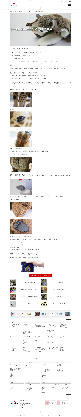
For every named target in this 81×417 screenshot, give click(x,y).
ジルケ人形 (25, 337)
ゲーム (44, 7)
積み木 (36, 324)
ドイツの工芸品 (38, 347)
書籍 (48, 349)
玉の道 (48, 324)
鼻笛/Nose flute (28, 365)
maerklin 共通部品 (63, 384)
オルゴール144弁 (29, 388)
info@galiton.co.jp (23, 407)
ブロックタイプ (13, 366)
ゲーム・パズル (62, 336)
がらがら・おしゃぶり (14, 325)
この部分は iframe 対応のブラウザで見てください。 (57, 404)
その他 (24, 333)
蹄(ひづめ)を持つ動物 (45, 368)
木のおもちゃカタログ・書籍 (52, 347)
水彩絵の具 (12, 370)
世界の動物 (12, 350)
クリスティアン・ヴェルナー (40, 348)
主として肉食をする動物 (46, 370)
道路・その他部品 (51, 332)
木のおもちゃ (13, 7)
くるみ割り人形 (38, 351)
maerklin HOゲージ (45, 384)
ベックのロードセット (51, 330)
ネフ (24, 349)
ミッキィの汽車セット (64, 324)
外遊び (24, 348)
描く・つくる (21, 7)
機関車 (43, 387)
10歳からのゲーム (60, 370)
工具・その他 (63, 389)
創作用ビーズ (12, 375)
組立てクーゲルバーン (51, 325)
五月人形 (61, 349)
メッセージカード (26, 352)
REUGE (59, 7)
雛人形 (61, 348)
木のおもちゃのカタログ (52, 348)
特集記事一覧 (21, 11)
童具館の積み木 (38, 325)
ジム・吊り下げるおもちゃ (15, 326)
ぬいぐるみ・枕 (25, 342)
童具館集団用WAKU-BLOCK (40, 326)
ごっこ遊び (12, 336)
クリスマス (37, 357)
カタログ (43, 379)
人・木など (12, 351)
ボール (12, 327)
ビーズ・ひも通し (51, 337)
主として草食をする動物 (46, 369)
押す (24, 330)
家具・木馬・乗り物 (51, 342)
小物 (36, 341)
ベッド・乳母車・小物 (26, 341)
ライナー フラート (38, 350)
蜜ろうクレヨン (13, 364)
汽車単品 (61, 326)
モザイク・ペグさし (51, 340)
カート (66, 2)
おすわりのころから (26, 324)
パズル (61, 340)
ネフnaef (36, 327)
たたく (24, 327)
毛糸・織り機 (12, 374)
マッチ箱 (36, 356)
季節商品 (61, 347)
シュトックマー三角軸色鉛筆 (15, 368)
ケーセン (36, 7)
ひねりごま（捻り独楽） (27, 351)
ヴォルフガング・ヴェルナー (40, 349)
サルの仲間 (44, 371)
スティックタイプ (14, 365)
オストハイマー (13, 347)
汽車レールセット (63, 325)
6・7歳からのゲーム (61, 368)
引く (24, 326)
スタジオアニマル (45, 377)
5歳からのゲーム (60, 366)
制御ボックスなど (64, 388)
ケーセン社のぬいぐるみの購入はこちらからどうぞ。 (40, 275)
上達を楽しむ (52, 7)
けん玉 (11, 388)
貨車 (43, 389)
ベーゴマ (11, 387)
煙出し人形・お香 (38, 352)
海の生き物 (44, 375)
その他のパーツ (45, 392)
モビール (24, 350)
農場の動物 (12, 349)
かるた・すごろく (60, 371)
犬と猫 (43, 365)
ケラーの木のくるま (26, 331)
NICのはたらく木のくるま (27, 332)
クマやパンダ (44, 366)
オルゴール (28, 366)
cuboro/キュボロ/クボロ (52, 326)
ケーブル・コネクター (65, 387)
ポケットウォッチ (29, 389)
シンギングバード (29, 390)
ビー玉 (11, 389)
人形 (36, 340)
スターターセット (45, 386)
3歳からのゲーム (60, 364)
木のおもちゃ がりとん (14, 11)
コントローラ (63, 386)
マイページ (61, 2)
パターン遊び (49, 336)
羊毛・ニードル (13, 376)
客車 (43, 388)
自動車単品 (49, 331)
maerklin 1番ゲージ (55, 384)
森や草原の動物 (13, 348)
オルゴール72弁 (29, 387)
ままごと (12, 337)
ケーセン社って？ (28, 11)
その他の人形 (25, 340)
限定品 (43, 376)
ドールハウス (37, 336)
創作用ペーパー (13, 373)
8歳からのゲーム (60, 369)
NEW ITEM (44, 364)
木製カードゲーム (63, 337)
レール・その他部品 (63, 327)
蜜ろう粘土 (12, 371)
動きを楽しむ (25, 325)
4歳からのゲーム (60, 365)
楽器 (27, 364)
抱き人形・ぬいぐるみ (27, 336)
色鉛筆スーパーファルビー (15, 369)
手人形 (24, 343)
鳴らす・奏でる (29, 7)
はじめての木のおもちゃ (14, 324)
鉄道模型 (67, 7)
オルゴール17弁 (29, 384)
